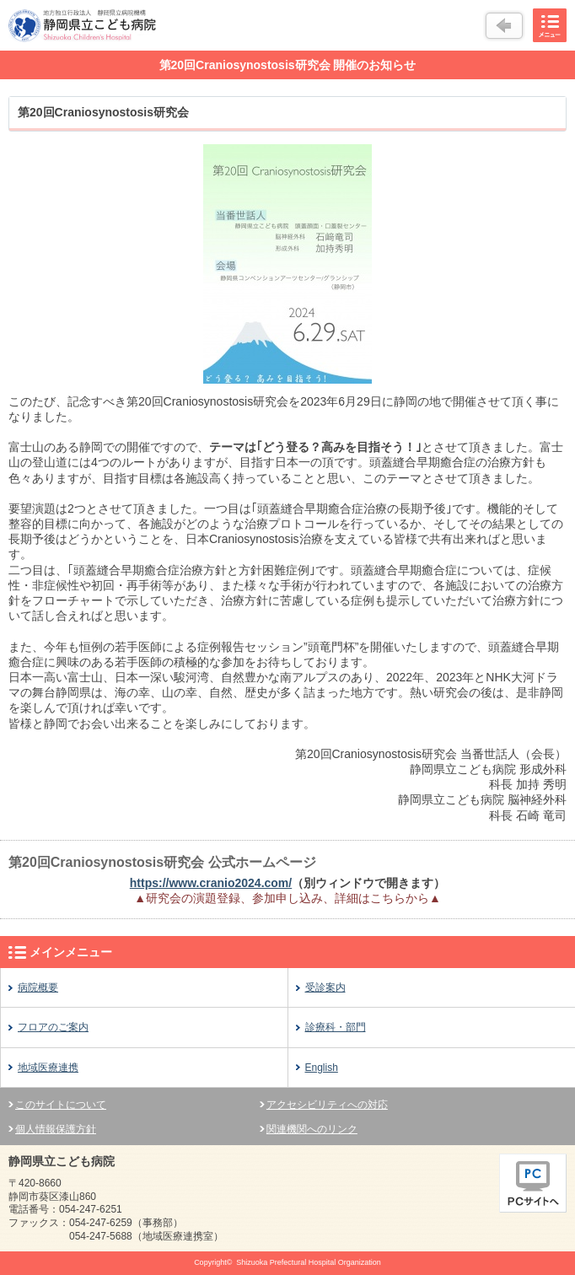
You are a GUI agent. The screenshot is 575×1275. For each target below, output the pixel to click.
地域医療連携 (48, 1067)
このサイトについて (60, 1105)
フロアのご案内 (53, 1027)
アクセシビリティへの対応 (327, 1105)
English (321, 1067)
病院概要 (38, 987)
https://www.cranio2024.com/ (211, 883)
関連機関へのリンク (311, 1129)
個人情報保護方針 (55, 1129)
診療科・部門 (335, 1027)
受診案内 (325, 987)
